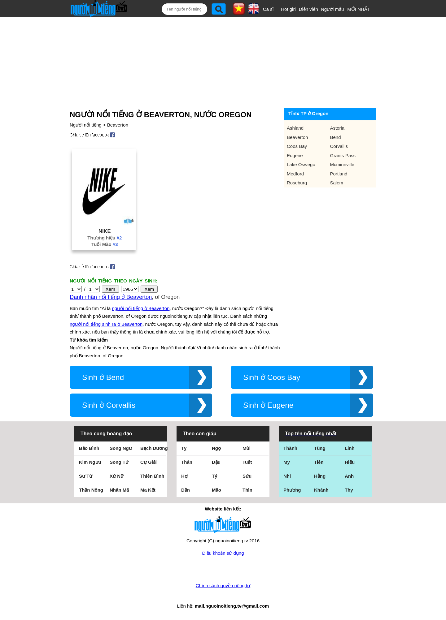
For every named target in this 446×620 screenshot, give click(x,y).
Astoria (337, 128)
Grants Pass (343, 155)
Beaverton (117, 124)
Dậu (216, 462)
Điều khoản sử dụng (223, 553)
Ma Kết (147, 490)
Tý (214, 476)
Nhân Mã (119, 490)
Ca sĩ (268, 9)
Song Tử (119, 462)
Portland (339, 173)
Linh (350, 448)
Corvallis (339, 146)
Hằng (320, 476)
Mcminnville (342, 164)
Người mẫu (332, 9)
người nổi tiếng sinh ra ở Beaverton (106, 324)
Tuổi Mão (104, 244)
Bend (335, 137)
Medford (295, 173)
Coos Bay (297, 146)
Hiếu (350, 462)
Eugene (295, 155)
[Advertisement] (216, 62)
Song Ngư (121, 448)
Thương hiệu (104, 237)
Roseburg (297, 182)
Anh (349, 476)
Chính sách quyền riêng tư (223, 585)
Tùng (320, 448)
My (286, 462)
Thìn (247, 490)
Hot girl (288, 9)
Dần (185, 490)
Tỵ (183, 448)
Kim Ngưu (90, 462)
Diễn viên (308, 9)
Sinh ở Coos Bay (271, 377)
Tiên (319, 462)
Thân (186, 462)
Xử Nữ (117, 476)
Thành (290, 448)
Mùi (247, 448)
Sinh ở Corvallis (108, 405)
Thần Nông (91, 490)
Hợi (185, 476)
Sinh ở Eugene (268, 405)
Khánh (321, 490)
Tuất (247, 462)
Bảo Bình (89, 448)
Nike (104, 231)
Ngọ (216, 448)
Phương (292, 490)
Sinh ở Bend (103, 377)
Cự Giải (148, 462)
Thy (349, 490)
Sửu (247, 476)
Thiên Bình (152, 476)
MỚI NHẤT (358, 9)
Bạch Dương (154, 448)
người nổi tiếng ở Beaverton (141, 308)
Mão (216, 490)
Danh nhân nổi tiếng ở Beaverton (111, 297)
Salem (336, 182)
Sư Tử (85, 476)
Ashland (295, 128)
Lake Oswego (301, 164)
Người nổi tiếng (86, 124)
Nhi (287, 476)
